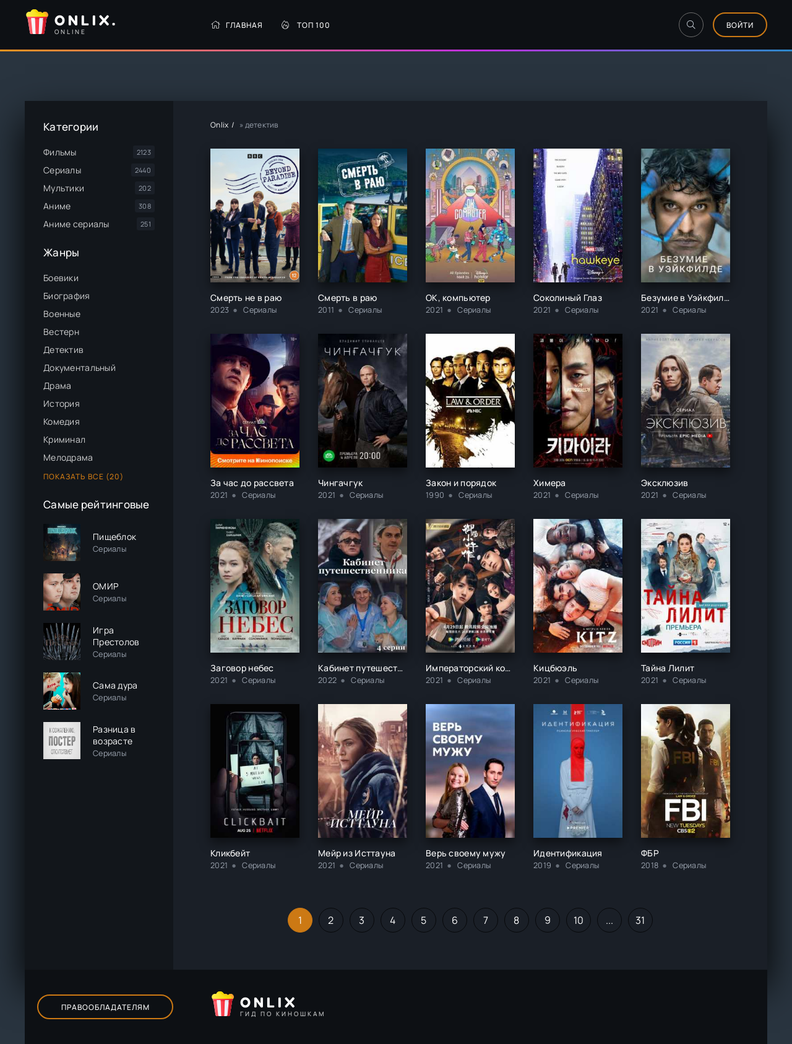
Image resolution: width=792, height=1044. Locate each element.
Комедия (61, 421)
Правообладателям (105, 1007)
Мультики (63, 188)
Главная (236, 25)
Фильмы (60, 152)
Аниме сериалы (76, 224)
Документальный (79, 367)
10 (579, 920)
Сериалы (62, 170)
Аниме (57, 206)
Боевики (61, 278)
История (61, 403)
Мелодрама (68, 457)
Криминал (64, 439)
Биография (66, 296)
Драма (57, 385)
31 (640, 920)
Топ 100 (306, 25)
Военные (61, 314)
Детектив (63, 349)
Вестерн (61, 331)
